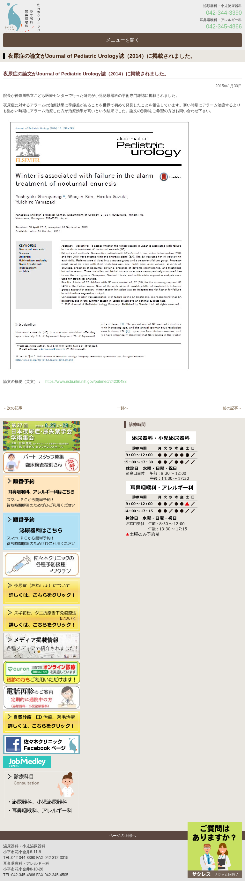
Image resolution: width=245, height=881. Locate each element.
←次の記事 (12, 408)
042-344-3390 (224, 13)
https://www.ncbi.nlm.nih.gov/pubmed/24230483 (86, 381)
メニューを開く (122, 40)
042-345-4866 (224, 26)
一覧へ (122, 408)
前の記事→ (232, 408)
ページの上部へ (122, 835)
